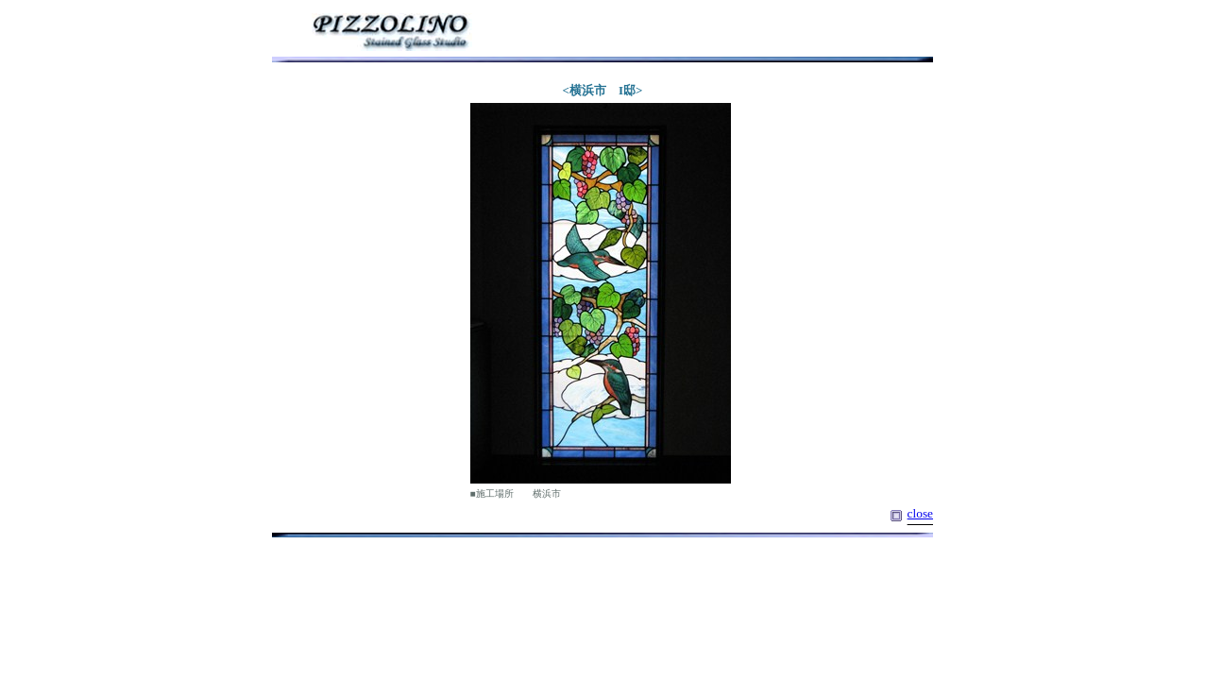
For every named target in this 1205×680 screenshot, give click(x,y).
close (920, 513)
